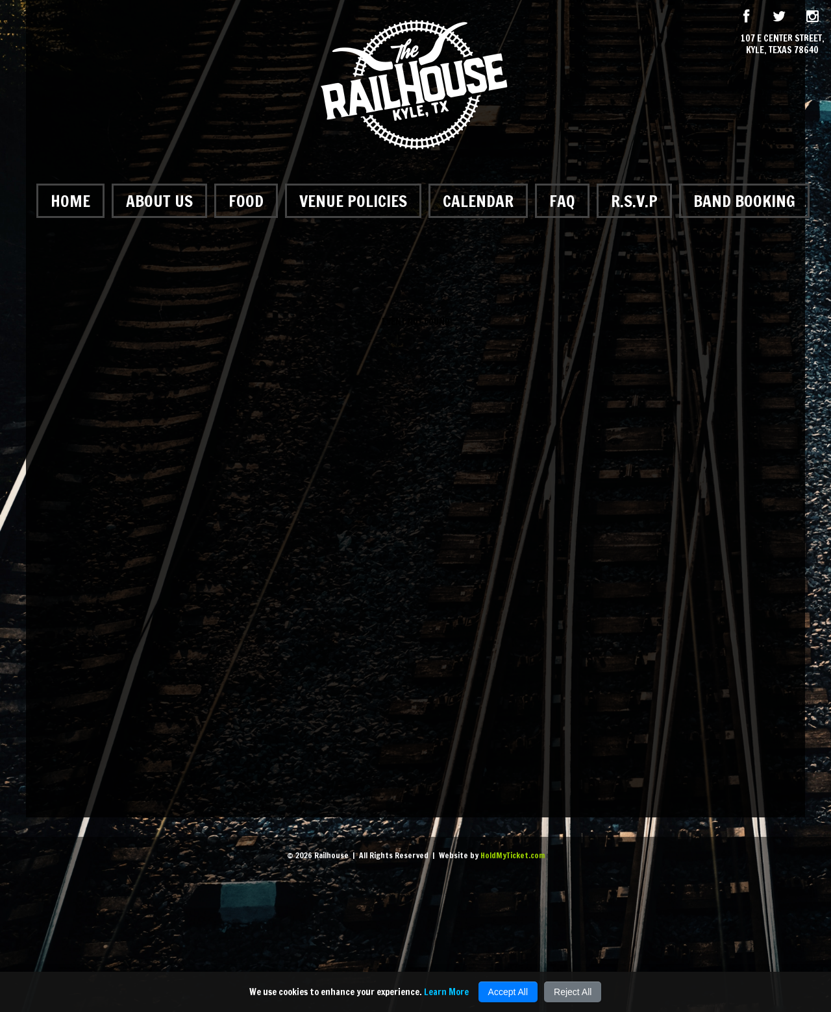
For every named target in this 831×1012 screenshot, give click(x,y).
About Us (159, 200)
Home (70, 200)
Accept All (508, 992)
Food (246, 200)
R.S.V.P (634, 200)
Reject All (572, 992)
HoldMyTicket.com (512, 855)
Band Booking (744, 200)
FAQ (562, 200)
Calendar (478, 200)
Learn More (446, 991)
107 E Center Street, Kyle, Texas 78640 (783, 44)
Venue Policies (353, 200)
